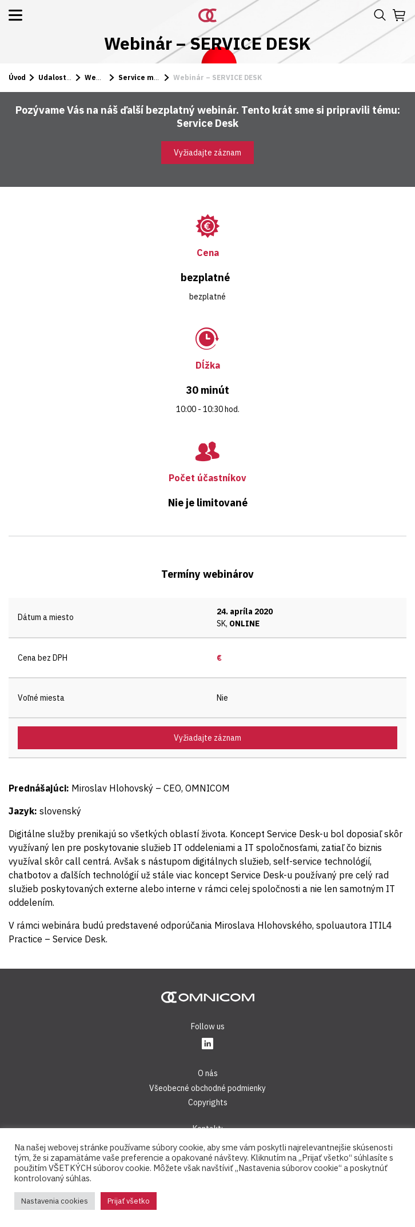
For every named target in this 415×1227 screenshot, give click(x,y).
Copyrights (208, 1102)
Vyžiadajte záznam (207, 152)
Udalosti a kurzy (67, 77)
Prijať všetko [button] (128, 1201)
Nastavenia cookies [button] (54, 1201)
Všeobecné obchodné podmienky (207, 1088)
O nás (208, 1073)
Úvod (17, 77)
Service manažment (154, 77)
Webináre (102, 77)
